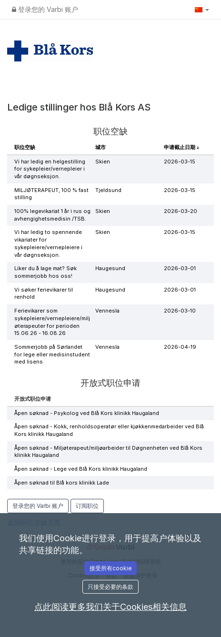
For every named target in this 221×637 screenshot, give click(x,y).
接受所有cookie (110, 568)
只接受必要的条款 (110, 586)
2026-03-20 (180, 211)
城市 (100, 147)
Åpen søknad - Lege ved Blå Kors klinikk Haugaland (80, 468)
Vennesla (107, 310)
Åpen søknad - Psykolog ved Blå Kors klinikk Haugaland (86, 413)
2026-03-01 (180, 268)
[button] (202, 9)
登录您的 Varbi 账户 (45, 9)
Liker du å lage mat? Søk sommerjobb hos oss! (45, 272)
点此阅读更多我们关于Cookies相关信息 (110, 607)
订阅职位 (87, 505)
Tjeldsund (108, 190)
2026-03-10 (180, 310)
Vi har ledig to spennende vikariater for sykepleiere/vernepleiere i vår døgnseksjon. (48, 243)
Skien (102, 161)
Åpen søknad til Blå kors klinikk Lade (61, 482)
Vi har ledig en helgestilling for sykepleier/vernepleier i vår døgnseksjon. (49, 169)
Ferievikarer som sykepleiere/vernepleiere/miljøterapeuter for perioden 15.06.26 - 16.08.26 (52, 321)
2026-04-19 (180, 347)
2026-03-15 (179, 161)
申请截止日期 (180, 147)
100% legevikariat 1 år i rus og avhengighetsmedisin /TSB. (52, 215)
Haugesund (110, 268)
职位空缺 (24, 147)
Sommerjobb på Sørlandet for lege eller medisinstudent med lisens (52, 354)
